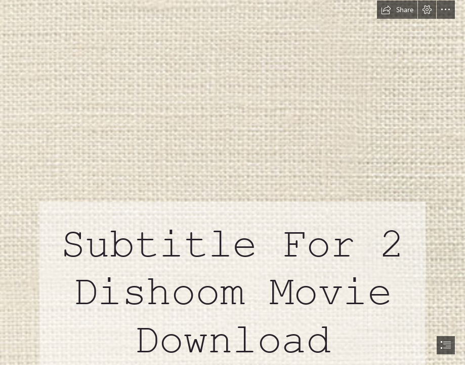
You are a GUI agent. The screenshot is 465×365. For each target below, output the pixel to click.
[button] (397, 10)
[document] (232, 182)
